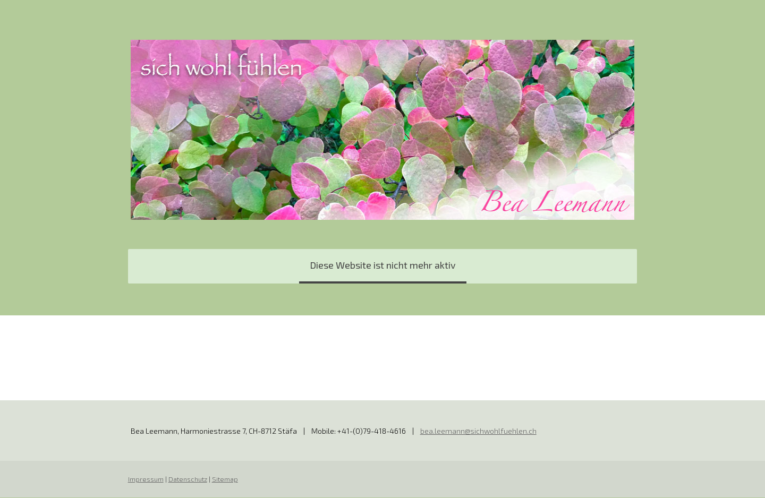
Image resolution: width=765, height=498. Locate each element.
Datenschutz (187, 479)
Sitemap (224, 479)
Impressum (145, 479)
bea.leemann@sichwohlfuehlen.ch (478, 431)
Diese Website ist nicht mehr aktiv (383, 265)
